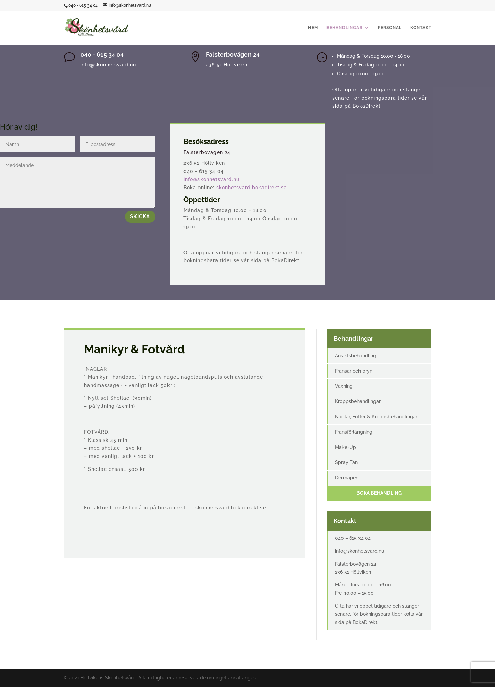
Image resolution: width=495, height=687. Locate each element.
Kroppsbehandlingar (358, 401)
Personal (390, 27)
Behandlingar (344, 27)
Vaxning (344, 386)
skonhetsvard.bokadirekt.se (251, 187)
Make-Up (345, 447)
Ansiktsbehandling (355, 355)
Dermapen (346, 477)
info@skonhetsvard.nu (211, 179)
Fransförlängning (353, 432)
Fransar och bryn (353, 371)
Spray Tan (346, 462)
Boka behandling (379, 493)
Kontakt (420, 27)
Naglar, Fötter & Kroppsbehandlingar (376, 416)
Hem (313, 27)
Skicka (140, 216)
